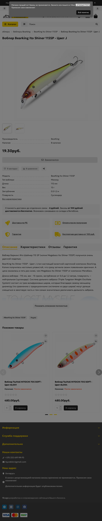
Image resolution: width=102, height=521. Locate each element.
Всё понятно (83, 12)
